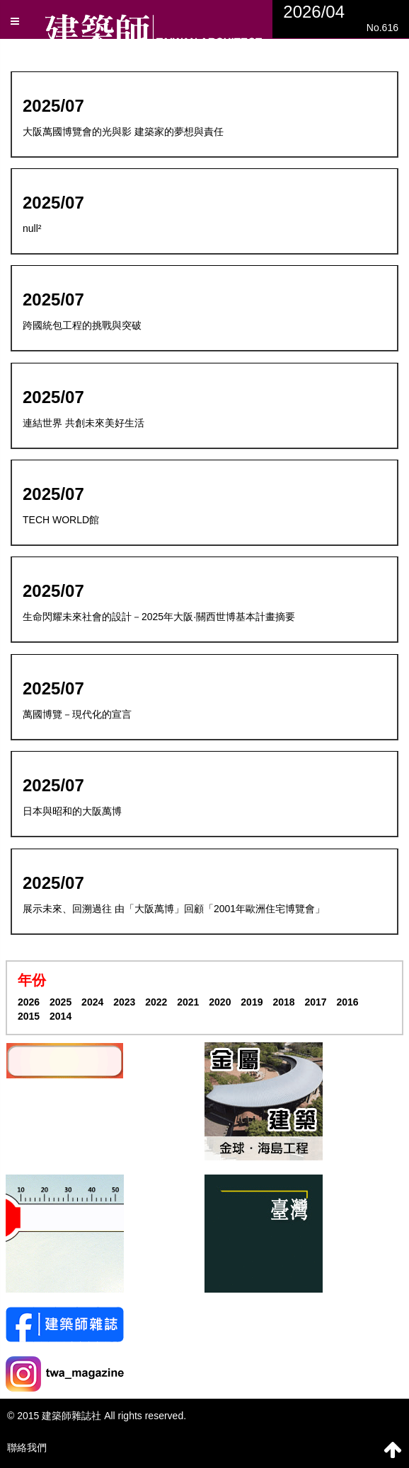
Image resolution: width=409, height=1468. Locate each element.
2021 (188, 1002)
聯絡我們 (27, 1447)
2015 (29, 1016)
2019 (252, 1002)
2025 (60, 1002)
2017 (315, 1002)
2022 (156, 1002)
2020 (220, 1002)
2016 (347, 1002)
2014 (60, 1016)
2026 (29, 1002)
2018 (283, 1002)
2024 (92, 1002)
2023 (124, 1002)
